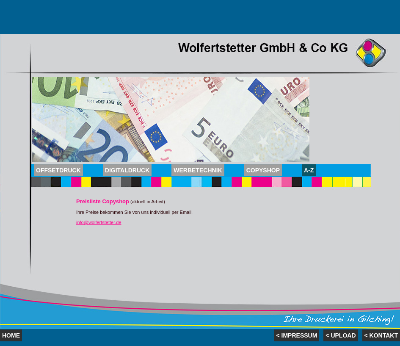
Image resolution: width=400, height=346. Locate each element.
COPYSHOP (263, 170)
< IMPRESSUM (296, 335)
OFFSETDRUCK (58, 170)
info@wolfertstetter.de (98, 222)
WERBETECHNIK (198, 170)
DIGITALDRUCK (127, 170)
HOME (11, 335)
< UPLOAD (341, 335)
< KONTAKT (381, 335)
